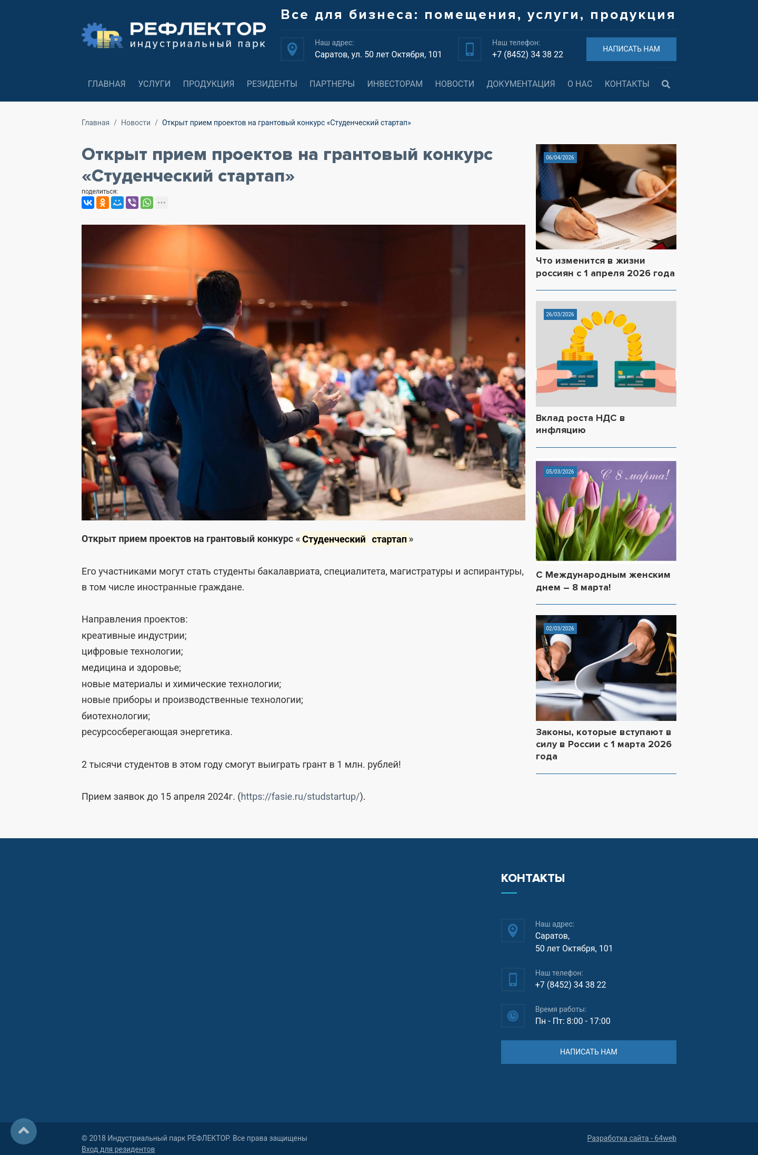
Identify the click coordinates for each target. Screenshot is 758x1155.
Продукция (208, 84)
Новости (455, 84)
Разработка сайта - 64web (631, 1138)
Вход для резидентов (118, 1149)
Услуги (154, 84)
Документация (521, 84)
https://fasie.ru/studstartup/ (300, 796)
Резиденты (272, 84)
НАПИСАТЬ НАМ (631, 49)
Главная (107, 84)
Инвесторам (395, 84)
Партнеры (332, 84)
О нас (579, 84)
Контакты (627, 84)
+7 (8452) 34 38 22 (527, 54)
